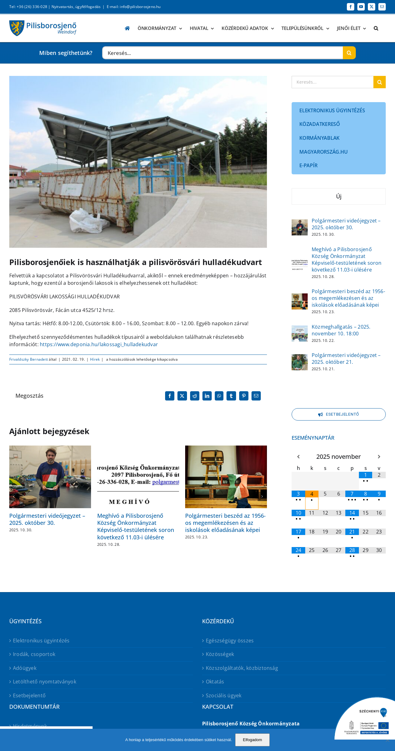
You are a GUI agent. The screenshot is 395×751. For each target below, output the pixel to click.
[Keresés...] (222, 52)
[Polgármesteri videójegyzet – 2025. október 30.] (300, 223)
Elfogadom (252, 739)
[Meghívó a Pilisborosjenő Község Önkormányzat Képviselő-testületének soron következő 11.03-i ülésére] (300, 258)
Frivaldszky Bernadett (28, 359)
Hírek (95, 359)
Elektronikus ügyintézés (41, 640)
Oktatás (215, 681)
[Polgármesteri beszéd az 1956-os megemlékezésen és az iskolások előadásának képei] (300, 297)
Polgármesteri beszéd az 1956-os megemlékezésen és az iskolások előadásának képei (225, 523)
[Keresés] (349, 52)
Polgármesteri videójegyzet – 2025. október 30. (47, 519)
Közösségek (220, 654)
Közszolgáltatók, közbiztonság (242, 668)
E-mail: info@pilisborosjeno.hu (134, 6)
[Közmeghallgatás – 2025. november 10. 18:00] (300, 329)
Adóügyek (24, 668)
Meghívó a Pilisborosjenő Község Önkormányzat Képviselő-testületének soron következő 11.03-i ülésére (135, 526)
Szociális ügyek (224, 695)
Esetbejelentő (29, 695)
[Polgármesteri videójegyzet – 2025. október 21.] (300, 358)
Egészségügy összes (230, 640)
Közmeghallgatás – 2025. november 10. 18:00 (341, 330)
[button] (376, 28)
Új (339, 196)
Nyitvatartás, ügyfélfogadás (76, 6)
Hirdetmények (30, 726)
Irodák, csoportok (34, 654)
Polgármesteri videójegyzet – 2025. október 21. (346, 358)
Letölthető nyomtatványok (44, 681)
